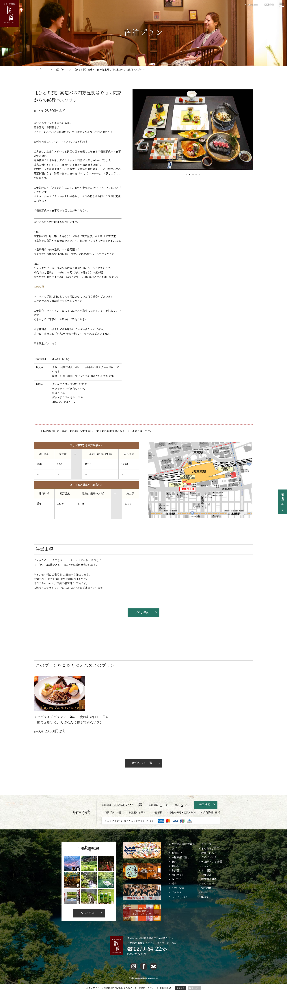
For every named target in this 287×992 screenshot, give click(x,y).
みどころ (177, 887)
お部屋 (175, 879)
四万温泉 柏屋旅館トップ (183, 855)
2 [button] (189, 174)
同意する (180, 988)
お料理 (175, 874)
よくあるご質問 (210, 857)
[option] (193, 129)
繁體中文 (269, 4)
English (205, 901)
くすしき (206, 853)
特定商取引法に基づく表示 (210, 890)
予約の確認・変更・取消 (182, 821)
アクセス (177, 901)
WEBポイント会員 (211, 870)
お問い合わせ (209, 861)
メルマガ (206, 874)
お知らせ (177, 861)
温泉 (174, 870)
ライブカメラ (209, 866)
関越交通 (39, 286)
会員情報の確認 (211, 821)
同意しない (194, 988)
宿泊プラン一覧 (141, 771)
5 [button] (199, 174)
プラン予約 (141, 612)
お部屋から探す (137, 821)
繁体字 (205, 905)
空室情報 (157, 821)
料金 (174, 892)
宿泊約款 (206, 896)
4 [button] (196, 174)
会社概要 (206, 883)
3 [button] (193, 174)
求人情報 (206, 879)
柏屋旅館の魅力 (180, 866)
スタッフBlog (179, 905)
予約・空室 (178, 896)
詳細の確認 (165, 988)
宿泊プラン (178, 883)
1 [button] (186, 174)
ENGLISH (252, 4)
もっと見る (87, 921)
